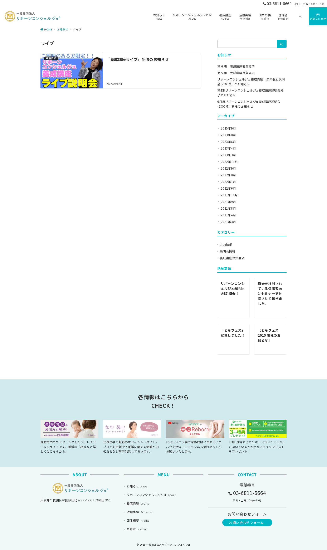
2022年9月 (228, 168)
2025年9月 (228, 128)
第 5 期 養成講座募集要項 (236, 73)
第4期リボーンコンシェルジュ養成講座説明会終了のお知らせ (250, 92)
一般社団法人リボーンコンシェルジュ (168, 544)
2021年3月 (228, 222)
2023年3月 (228, 155)
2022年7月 (228, 182)
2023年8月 (228, 135)
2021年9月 (228, 202)
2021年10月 (229, 195)
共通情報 (226, 245)
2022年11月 (229, 162)
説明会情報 (227, 251)
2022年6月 (228, 188)
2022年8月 (228, 175)
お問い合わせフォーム (246, 522)
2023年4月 (228, 148)
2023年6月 (228, 142)
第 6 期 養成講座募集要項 (236, 66)
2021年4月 (228, 215)
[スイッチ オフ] (300, 16)
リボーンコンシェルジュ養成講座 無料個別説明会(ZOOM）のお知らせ (251, 81)
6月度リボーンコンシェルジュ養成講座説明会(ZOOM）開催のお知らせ (248, 103)
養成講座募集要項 (232, 258)
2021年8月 (228, 208)
